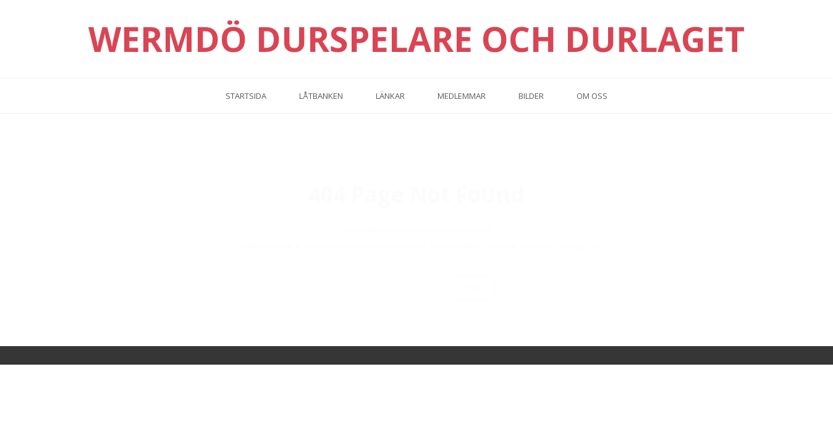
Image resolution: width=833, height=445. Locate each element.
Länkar (390, 95)
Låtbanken (321, 95)
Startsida (246, 95)
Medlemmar (462, 95)
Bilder (531, 95)
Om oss (592, 95)
